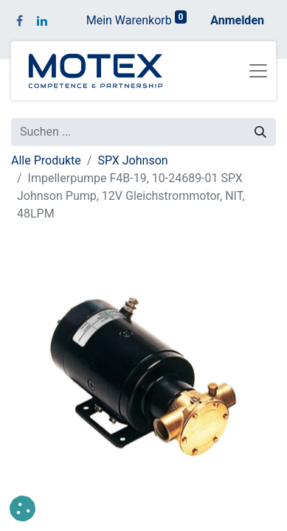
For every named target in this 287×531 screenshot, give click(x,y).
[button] (22, 508)
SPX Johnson (132, 160)
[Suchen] (260, 132)
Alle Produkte (46, 160)
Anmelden (237, 20)
